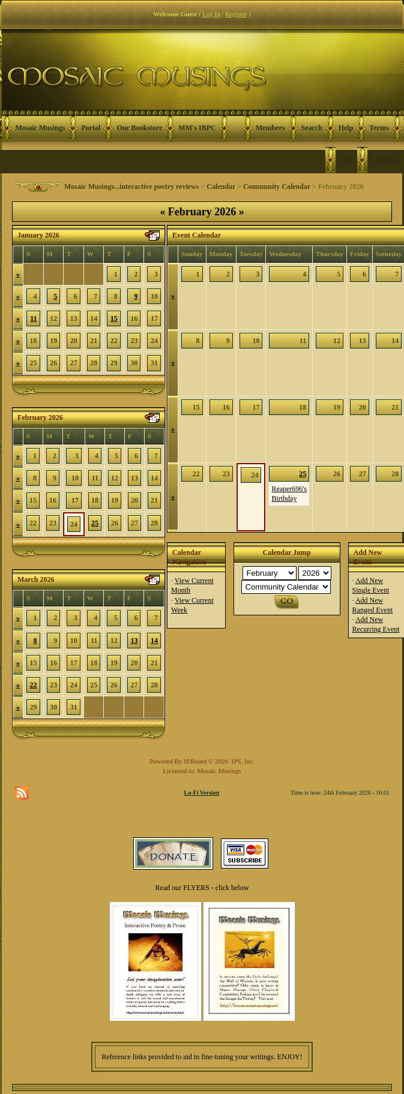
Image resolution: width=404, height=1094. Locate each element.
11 (33, 318)
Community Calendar (276, 186)
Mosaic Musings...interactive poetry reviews (131, 186)
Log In (211, 13)
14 (154, 640)
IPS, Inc (242, 761)
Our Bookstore (139, 128)
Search (311, 128)
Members (270, 128)
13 (133, 640)
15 (114, 318)
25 (94, 523)
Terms (378, 128)
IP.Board (195, 761)
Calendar (384, 159)
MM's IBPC (197, 128)
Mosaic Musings (40, 128)
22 (33, 685)
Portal (90, 128)
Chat (346, 159)
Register (236, 13)
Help (346, 128)
